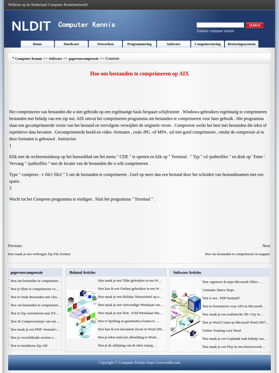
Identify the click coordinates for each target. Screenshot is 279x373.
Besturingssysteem (242, 44)
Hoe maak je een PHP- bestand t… (35, 329)
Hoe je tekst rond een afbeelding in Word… (129, 337)
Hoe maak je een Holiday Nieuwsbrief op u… (130, 297)
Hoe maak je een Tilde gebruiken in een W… (130, 280)
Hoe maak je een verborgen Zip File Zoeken (39, 254)
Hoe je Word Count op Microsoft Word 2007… (236, 322)
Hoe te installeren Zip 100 (29, 346)
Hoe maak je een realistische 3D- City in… (233, 314)
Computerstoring (207, 44)
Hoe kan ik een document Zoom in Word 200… (131, 329)
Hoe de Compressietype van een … (36, 321)
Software (173, 44)
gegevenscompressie (84, 58)
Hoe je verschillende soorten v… (34, 337)
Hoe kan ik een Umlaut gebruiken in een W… (130, 289)
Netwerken (105, 44)
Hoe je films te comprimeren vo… (35, 289)
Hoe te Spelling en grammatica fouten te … (128, 321)
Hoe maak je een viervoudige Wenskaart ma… (131, 305)
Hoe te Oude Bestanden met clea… (35, 297)
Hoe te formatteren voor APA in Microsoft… (234, 306)
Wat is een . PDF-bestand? (222, 298)
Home (37, 44)
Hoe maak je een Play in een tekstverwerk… (234, 347)
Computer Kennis (28, 58)
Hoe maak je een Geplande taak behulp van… (235, 339)
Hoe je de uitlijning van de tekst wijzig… (127, 345)
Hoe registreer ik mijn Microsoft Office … (232, 282)
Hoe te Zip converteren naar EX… (35, 313)
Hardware (71, 44)
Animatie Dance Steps (219, 290)
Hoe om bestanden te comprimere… (36, 281)
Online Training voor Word (222, 330)
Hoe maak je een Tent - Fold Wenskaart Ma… (130, 313)
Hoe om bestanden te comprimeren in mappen (238, 254)
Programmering (139, 44)
